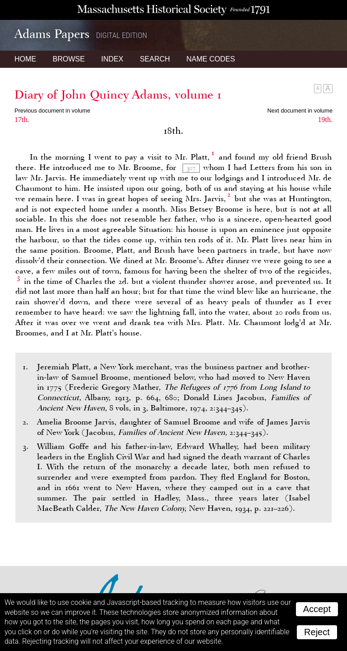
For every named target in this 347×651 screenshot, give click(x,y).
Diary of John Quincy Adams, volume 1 (118, 94)
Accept (317, 609)
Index (112, 59)
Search (155, 59)
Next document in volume (300, 110)
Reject (317, 632)
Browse (68, 59)
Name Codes (211, 59)
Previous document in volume (52, 110)
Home (25, 59)
